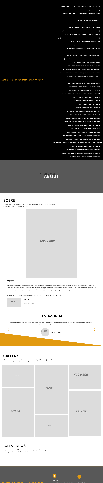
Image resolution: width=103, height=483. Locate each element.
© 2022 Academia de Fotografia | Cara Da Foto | (15, 480)
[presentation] (9, 296)
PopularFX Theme (34, 480)
